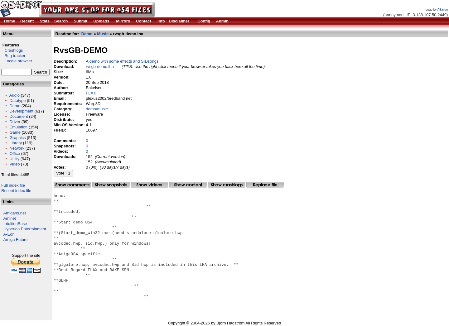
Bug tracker (13, 55)
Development (21, 111)
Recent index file (16, 190)
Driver (14, 121)
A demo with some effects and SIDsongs (122, 61)
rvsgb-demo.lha (100, 66)
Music (103, 33)
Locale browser (16, 61)
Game (14, 132)
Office (14, 153)
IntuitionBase (15, 223)
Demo (14, 105)
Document (18, 116)
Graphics (17, 137)
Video (14, 164)
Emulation (18, 127)
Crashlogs (12, 50)
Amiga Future (15, 239)
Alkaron (442, 9)
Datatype (17, 100)
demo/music (97, 109)
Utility (14, 158)
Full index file (13, 185)
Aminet (9, 218)
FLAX (91, 93)
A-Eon (9, 234)
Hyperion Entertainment (24, 229)
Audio (14, 95)
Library (15, 143)
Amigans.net (14, 213)
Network (16, 148)
